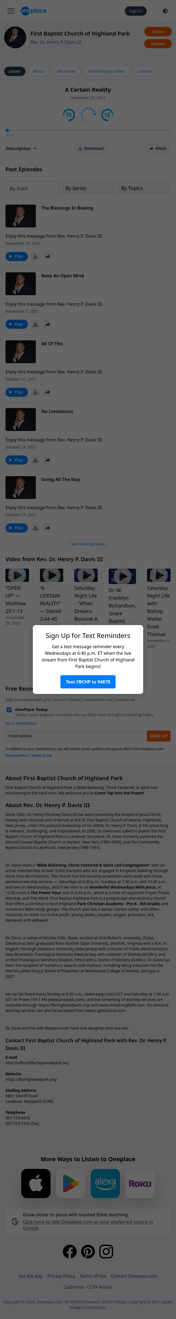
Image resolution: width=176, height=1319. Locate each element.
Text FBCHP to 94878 (88, 682)
